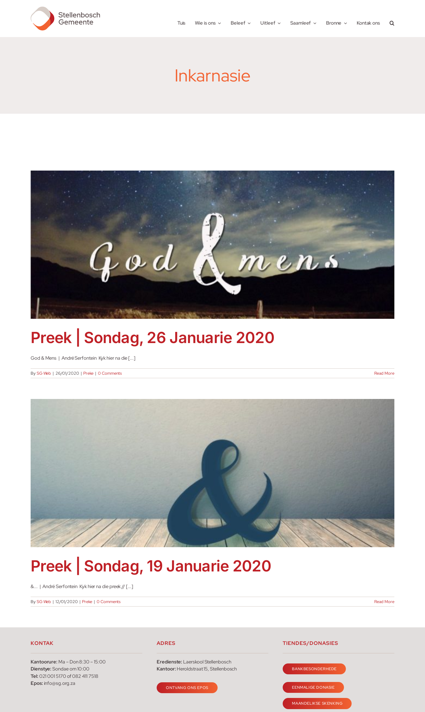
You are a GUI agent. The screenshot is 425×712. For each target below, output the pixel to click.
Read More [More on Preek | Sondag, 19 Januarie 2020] (384, 601)
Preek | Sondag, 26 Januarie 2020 (152, 337)
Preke (88, 373)
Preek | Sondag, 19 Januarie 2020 (151, 565)
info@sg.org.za (59, 683)
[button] (392, 19)
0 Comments (110, 373)
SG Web (44, 373)
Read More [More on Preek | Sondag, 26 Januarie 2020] (384, 373)
